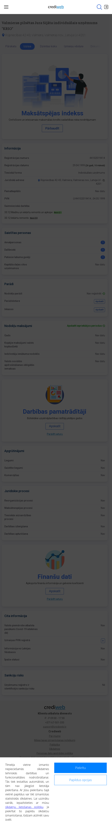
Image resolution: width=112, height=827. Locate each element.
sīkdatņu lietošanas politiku (24, 807)
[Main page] (56, 7)
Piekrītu (80, 768)
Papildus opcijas (80, 780)
